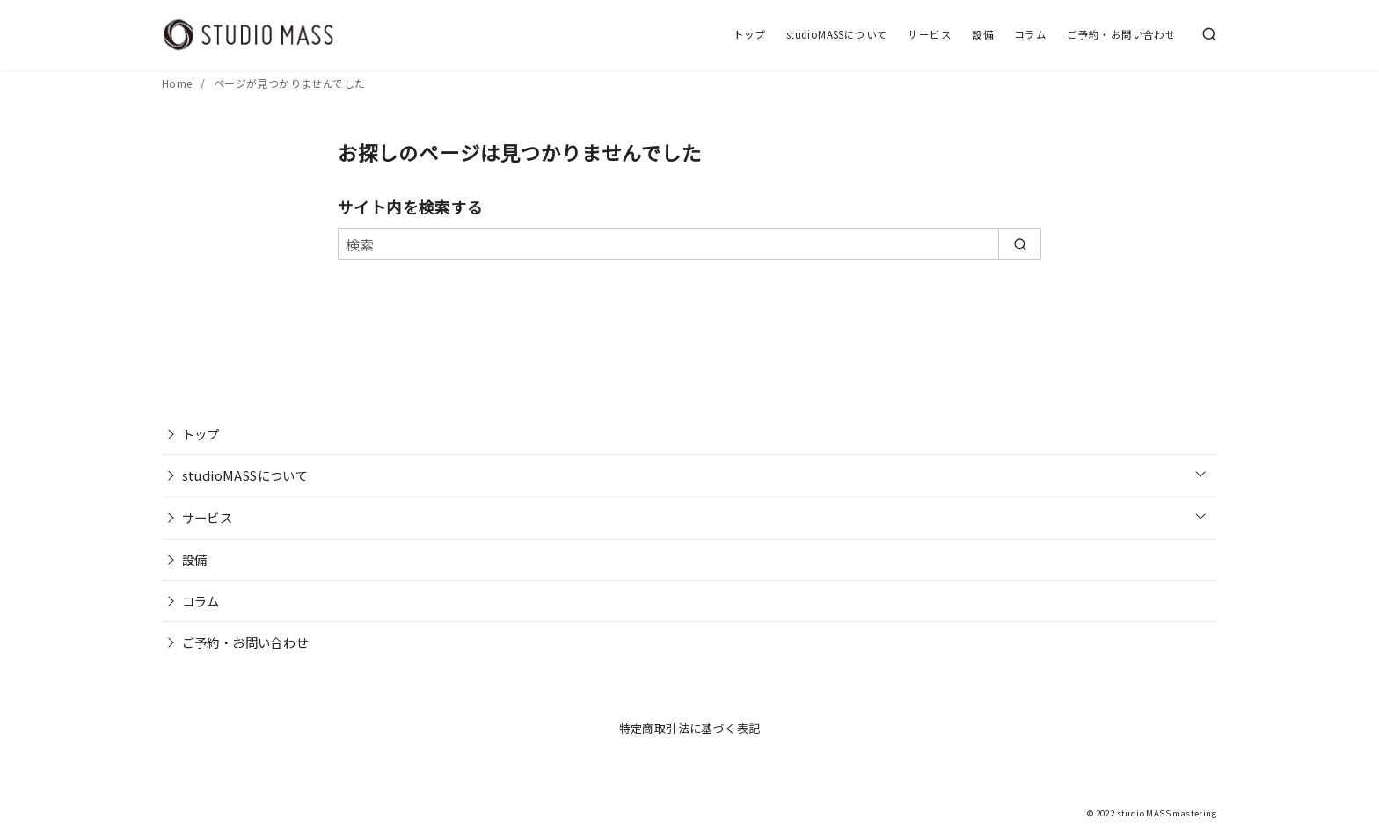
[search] (1019, 244)
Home (178, 83)
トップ (749, 34)
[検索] (1209, 35)
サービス (930, 34)
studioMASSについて (837, 34)
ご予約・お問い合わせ (1121, 34)
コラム (1030, 34)
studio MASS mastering (1167, 813)
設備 (983, 34)
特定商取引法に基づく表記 (690, 728)
